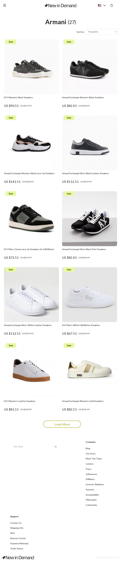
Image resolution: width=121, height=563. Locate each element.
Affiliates (90, 480)
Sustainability (92, 495)
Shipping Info (16, 529)
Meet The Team (94, 459)
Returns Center (18, 539)
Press (88, 470)
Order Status (16, 550)
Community (91, 506)
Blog (88, 449)
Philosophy (91, 501)
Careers (90, 464)
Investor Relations (95, 485)
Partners (90, 490)
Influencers (91, 475)
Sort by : (81, 32)
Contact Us (16, 524)
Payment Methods (19, 545)
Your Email (18, 447)
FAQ (12, 534)
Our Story (90, 454)
